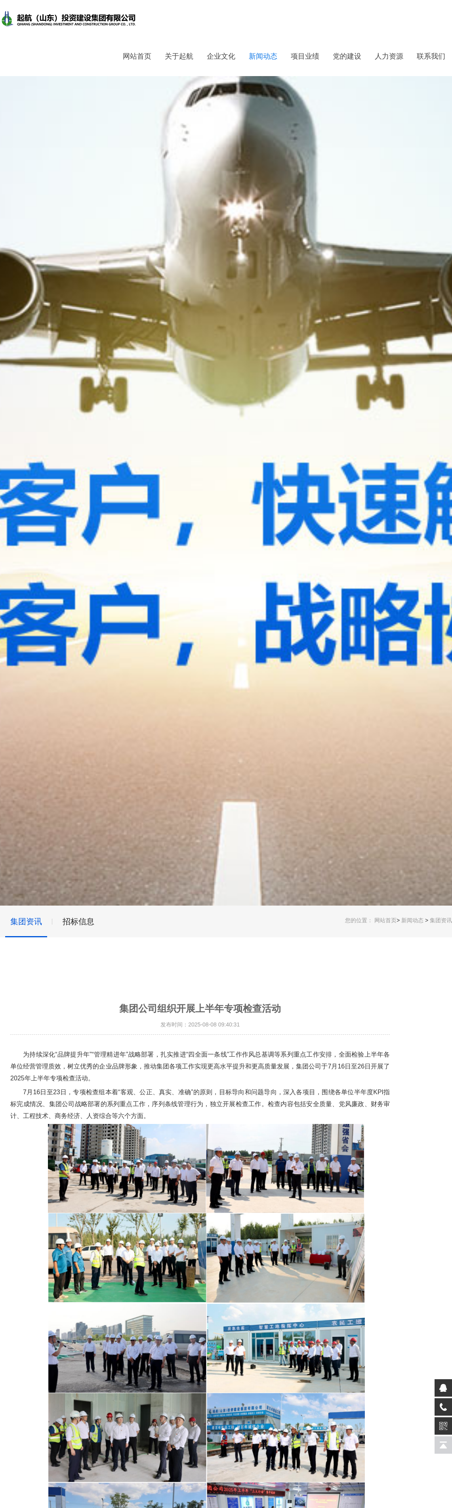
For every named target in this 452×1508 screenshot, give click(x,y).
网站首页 (137, 56)
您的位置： (359, 920)
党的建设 (347, 56)
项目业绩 (305, 56)
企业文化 (221, 56)
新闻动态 (263, 56)
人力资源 (389, 56)
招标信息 (78, 921)
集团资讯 (441, 920)
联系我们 (431, 56)
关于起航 (179, 56)
